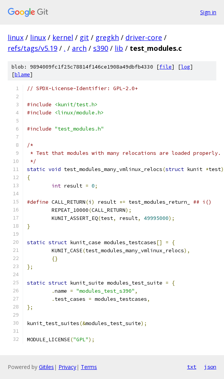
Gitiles (46, 367)
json (210, 366)
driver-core (143, 37)
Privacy (67, 367)
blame (22, 74)
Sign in (208, 12)
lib (119, 48)
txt (191, 366)
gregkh (107, 37)
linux (15, 37)
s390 (100, 48)
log (185, 67)
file (165, 67)
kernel (62, 37)
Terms (89, 367)
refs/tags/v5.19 (32, 48)
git (84, 37)
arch (79, 48)
